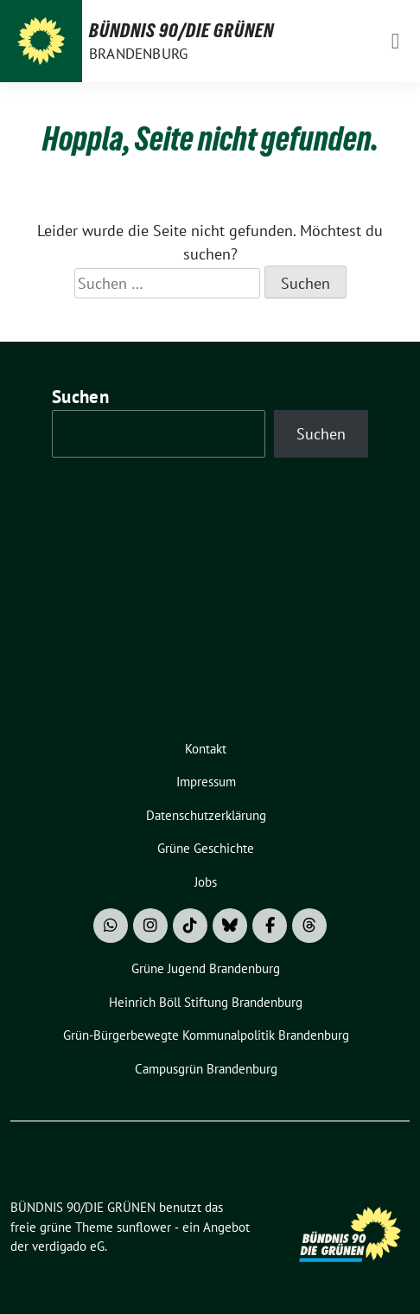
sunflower (144, 1227)
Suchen (80, 396)
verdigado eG (68, 1246)
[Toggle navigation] (395, 41)
